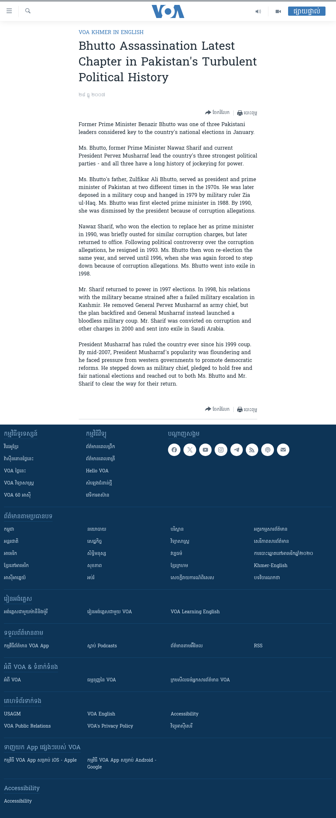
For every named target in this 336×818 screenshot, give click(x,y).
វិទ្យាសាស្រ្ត (180, 541)
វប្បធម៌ (176, 553)
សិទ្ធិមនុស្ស (96, 553)
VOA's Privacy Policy (110, 726)
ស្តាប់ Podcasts (102, 646)
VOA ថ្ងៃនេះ (15, 471)
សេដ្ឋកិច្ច (94, 541)
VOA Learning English (195, 612)
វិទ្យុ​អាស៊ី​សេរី (181, 726)
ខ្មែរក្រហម (179, 565)
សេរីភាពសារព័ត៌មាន (271, 541)
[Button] (217, 113)
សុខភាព (94, 565)
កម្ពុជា (9, 529)
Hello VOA (97, 471)
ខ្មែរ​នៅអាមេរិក (16, 565)
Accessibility (185, 714)
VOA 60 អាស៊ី (17, 495)
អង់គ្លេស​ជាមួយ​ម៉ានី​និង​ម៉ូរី (26, 612)
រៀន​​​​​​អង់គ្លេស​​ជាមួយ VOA (109, 612)
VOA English (101, 714)
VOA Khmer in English (111, 33)
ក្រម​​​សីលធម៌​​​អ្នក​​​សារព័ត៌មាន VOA (200, 680)
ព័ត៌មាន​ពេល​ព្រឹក (100, 447)
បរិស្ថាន (177, 529)
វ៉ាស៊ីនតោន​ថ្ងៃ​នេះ (19, 459)
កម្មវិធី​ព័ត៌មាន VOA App (26, 646)
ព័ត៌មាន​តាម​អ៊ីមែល (187, 646)
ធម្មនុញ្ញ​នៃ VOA (101, 680)
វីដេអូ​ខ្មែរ (11, 447)
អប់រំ (90, 578)
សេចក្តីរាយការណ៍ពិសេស (192, 578)
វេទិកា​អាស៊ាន (97, 495)
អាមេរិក (10, 553)
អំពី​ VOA (12, 680)
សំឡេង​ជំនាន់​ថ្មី (99, 483)
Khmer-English (270, 565)
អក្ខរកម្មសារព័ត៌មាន (270, 529)
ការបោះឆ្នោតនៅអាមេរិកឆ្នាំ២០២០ (283, 553)
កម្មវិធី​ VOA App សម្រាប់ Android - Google (122, 764)
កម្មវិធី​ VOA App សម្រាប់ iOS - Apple (40, 760)
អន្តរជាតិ (11, 541)
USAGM (12, 714)
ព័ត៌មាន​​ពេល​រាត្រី (100, 459)
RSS (258, 646)
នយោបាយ (96, 529)
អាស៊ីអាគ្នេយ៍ (15, 578)
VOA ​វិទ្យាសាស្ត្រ (19, 483)
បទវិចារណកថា (267, 578)
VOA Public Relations (27, 726)
